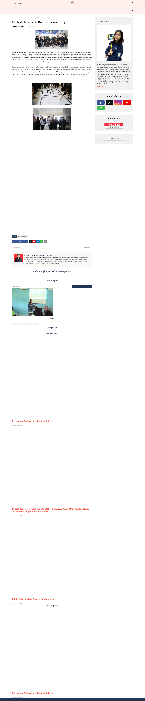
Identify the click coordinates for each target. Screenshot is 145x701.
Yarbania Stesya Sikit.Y (19, 26)
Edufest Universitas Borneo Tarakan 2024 (33, 599)
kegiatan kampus (22, 18)
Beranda (14, 18)
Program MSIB (28, 324)
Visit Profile (100, 86)
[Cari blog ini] (42, 286)
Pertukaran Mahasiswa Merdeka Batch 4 (32, 421)
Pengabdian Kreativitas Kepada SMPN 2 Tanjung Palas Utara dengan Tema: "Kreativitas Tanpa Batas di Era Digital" (50, 510)
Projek (36, 324)
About (20, 3)
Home (14, 3)
